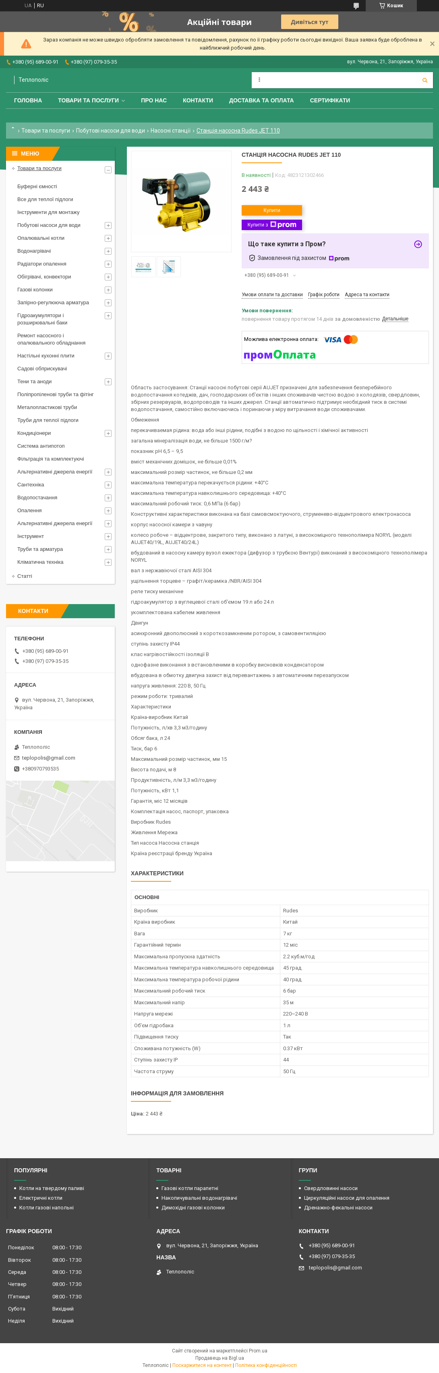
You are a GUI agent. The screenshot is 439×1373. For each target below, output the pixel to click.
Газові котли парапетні (190, 1188)
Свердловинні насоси (331, 1188)
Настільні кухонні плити (46, 356)
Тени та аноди (34, 381)
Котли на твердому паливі (51, 1188)
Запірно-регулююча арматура (53, 302)
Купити (271, 210)
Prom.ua (258, 1351)
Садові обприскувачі (42, 369)
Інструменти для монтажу (48, 212)
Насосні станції (171, 130)
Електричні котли (40, 1198)
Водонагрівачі (34, 251)
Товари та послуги (88, 100)
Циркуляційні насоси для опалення (346, 1198)
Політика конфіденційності (266, 1365)
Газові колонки (35, 290)
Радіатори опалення (41, 264)
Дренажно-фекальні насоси (338, 1208)
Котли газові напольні (46, 1208)
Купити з (271, 224)
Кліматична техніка (40, 562)
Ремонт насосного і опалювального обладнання (51, 339)
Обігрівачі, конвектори (44, 277)
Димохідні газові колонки (193, 1208)
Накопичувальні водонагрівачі (199, 1198)
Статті (24, 576)
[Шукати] (425, 80)
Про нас (154, 100)
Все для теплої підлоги (45, 199)
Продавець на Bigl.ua (219, 1358)
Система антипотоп (41, 446)
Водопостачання (37, 497)
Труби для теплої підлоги (48, 420)
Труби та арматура (40, 549)
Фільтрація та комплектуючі (50, 459)
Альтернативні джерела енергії (54, 472)
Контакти (198, 100)
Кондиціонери (34, 433)
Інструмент (30, 536)
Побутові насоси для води (110, 130)
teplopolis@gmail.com (48, 758)
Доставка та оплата (261, 100)
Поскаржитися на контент (202, 1365)
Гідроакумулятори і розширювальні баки (42, 319)
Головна (28, 100)
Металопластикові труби (47, 407)
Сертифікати (330, 100)
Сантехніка (30, 485)
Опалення (29, 510)
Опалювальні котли (40, 238)
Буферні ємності (37, 186)
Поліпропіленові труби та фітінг (55, 394)
